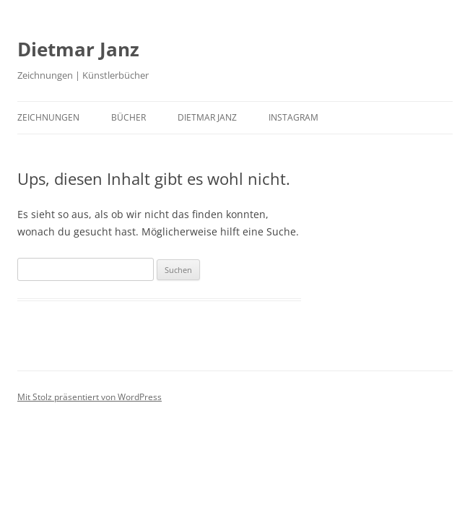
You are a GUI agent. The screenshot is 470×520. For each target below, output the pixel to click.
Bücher (128, 117)
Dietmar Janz (78, 49)
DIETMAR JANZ (207, 117)
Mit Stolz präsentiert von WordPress (89, 397)
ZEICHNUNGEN (48, 117)
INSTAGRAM (293, 117)
